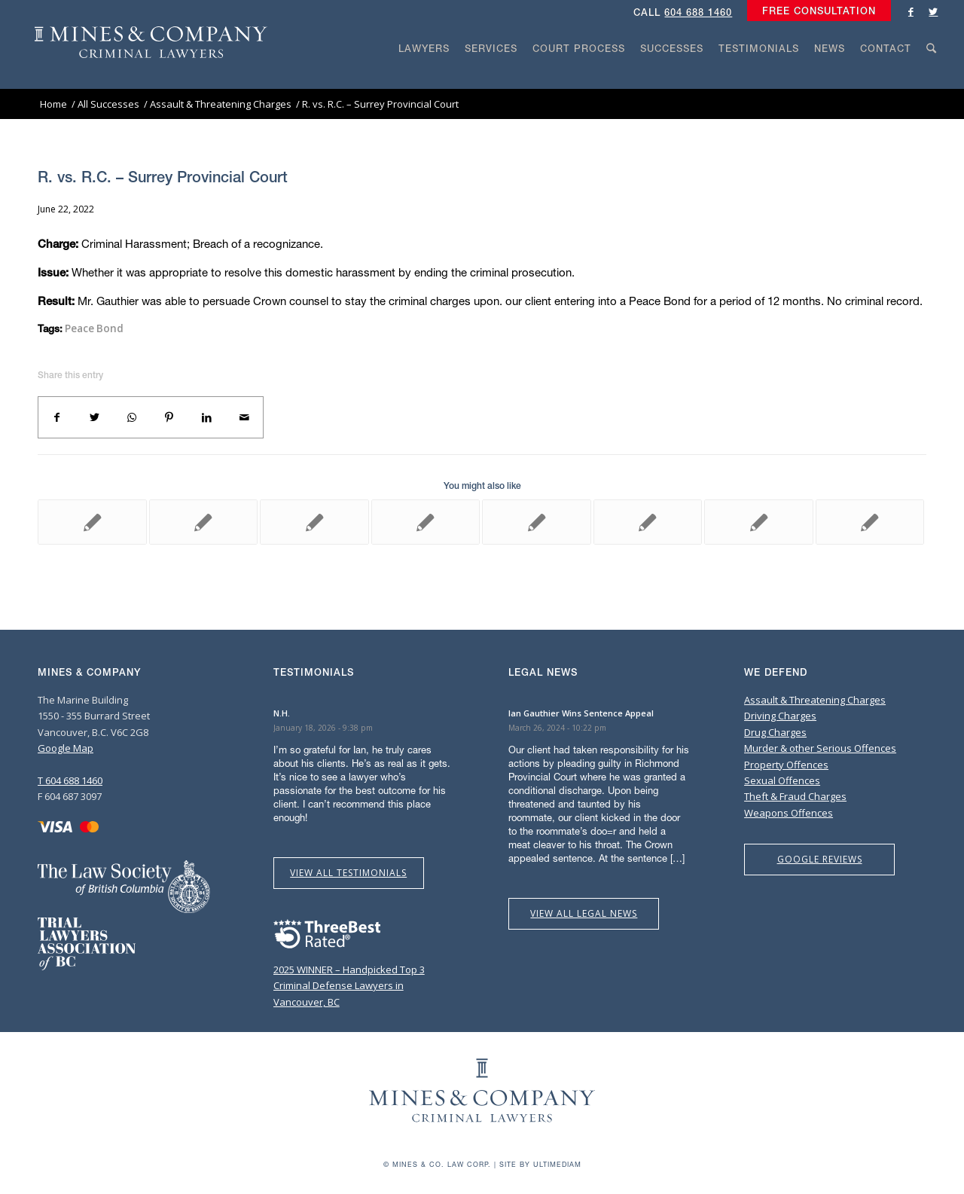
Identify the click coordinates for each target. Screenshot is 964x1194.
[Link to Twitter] (933, 11)
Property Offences (786, 764)
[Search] (931, 77)
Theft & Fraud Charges (795, 796)
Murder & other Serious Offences (820, 748)
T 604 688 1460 (70, 780)
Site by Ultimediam (540, 1164)
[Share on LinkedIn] (207, 417)
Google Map (65, 748)
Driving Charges (780, 715)
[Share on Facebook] (57, 417)
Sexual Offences (782, 780)
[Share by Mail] (244, 417)
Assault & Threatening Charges (815, 700)
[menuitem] (815, 11)
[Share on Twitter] (95, 417)
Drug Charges (775, 732)
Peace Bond (94, 328)
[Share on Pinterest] (169, 417)
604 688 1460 (698, 12)
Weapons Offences (788, 813)
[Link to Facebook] (910, 11)
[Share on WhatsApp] (132, 417)
